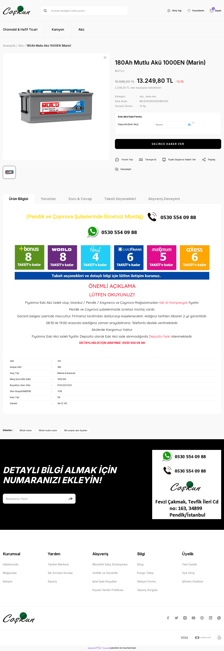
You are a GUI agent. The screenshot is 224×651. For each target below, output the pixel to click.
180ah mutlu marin (47, 431)
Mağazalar (10, 573)
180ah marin (25, 431)
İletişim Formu (146, 582)
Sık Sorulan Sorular (60, 573)
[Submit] (71, 499)
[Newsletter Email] (39, 499)
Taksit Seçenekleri (120, 199)
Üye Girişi (188, 573)
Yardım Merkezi (58, 565)
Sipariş (52, 582)
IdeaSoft (93, 648)
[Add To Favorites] (105, 58)
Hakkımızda (10, 565)
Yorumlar (48, 199)
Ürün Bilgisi (18, 199)
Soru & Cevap (80, 199)
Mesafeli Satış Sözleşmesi (110, 565)
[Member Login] (171, 10)
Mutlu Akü (152, 96)
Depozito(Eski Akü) (128, 124)
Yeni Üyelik (189, 565)
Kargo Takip (145, 573)
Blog (140, 565)
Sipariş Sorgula (147, 590)
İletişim (7, 582)
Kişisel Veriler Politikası (107, 590)
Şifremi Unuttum (192, 582)
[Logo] (16, 11)
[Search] (84, 11)
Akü (142, 96)
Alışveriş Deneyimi (164, 199)
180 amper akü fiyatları (75, 431)
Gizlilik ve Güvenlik (105, 573)
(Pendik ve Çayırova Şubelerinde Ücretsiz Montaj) (112, 217)
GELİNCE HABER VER (168, 144)
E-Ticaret (104, 648)
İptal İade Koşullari (104, 582)
